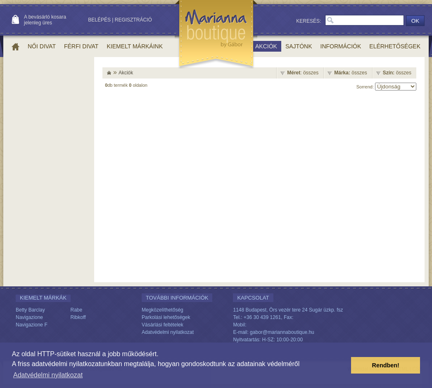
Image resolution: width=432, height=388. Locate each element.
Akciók (126, 73)
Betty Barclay (30, 310)
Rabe (77, 310)
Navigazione (29, 317)
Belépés (99, 20)
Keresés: (308, 21)
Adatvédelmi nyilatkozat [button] (48, 374)
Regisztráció (133, 20)
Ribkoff (78, 317)
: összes (302, 73)
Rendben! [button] (385, 365)
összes (350, 73)
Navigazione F (31, 325)
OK (415, 21)
